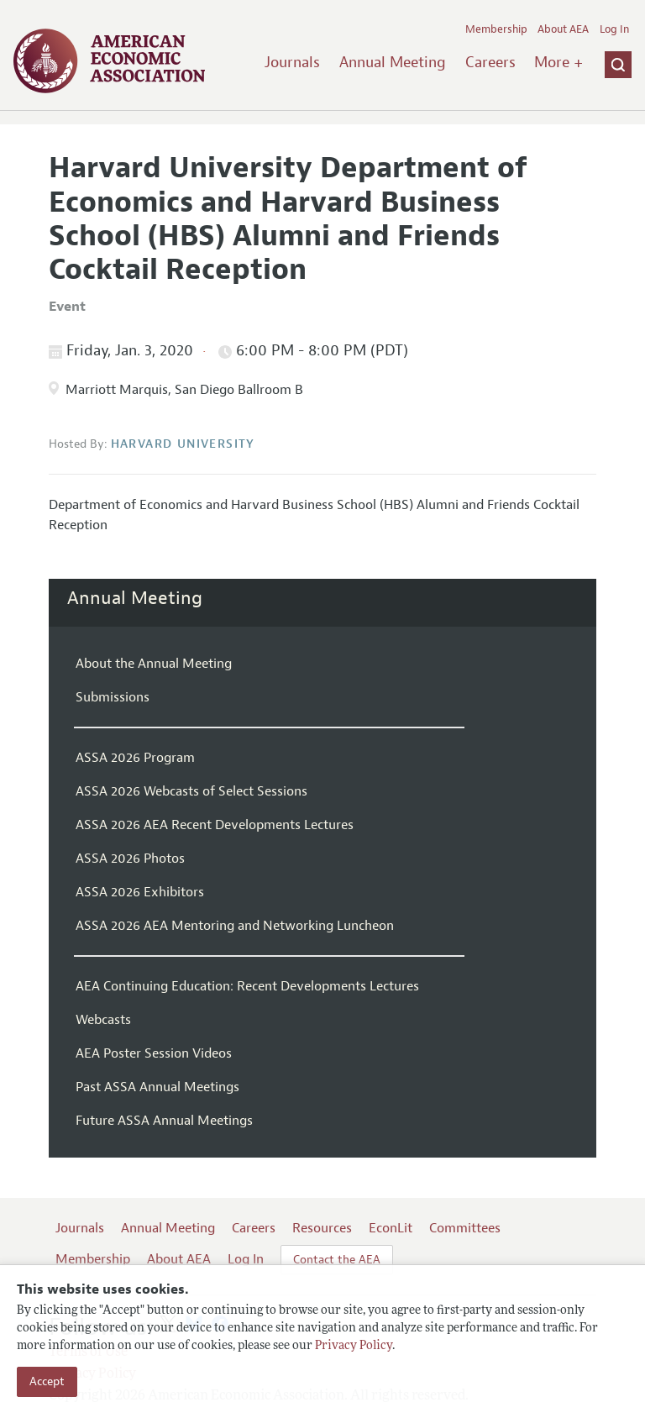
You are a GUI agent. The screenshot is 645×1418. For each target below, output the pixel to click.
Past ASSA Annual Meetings (157, 1087)
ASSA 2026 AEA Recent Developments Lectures (215, 825)
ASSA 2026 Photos (130, 858)
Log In (614, 29)
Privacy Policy (353, 1346)
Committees (465, 1228)
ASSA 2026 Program (135, 757)
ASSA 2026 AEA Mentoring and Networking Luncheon (235, 925)
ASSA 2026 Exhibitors (140, 892)
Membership (496, 29)
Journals (292, 62)
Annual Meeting (392, 62)
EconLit (390, 1228)
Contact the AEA (336, 1260)
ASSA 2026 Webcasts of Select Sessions (191, 791)
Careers (490, 62)
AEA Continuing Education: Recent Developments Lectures (247, 986)
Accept (47, 1381)
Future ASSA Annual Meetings (164, 1120)
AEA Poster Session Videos (154, 1053)
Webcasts (103, 1019)
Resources (322, 1228)
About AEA (563, 29)
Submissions (112, 697)
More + (558, 62)
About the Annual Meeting (154, 663)
